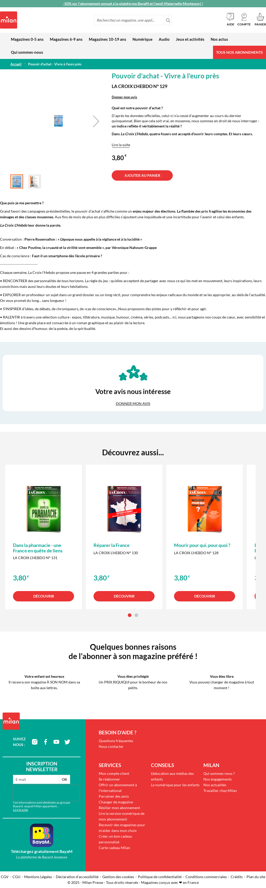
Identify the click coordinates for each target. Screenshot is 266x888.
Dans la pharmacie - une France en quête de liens (38, 547)
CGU (16, 877)
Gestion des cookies (118, 877)
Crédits (237, 877)
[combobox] (133, 20)
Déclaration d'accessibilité (77, 877)
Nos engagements (217, 779)
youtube (56, 742)
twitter (67, 742)
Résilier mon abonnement (119, 807)
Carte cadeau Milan (114, 847)
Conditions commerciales (206, 877)
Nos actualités (214, 785)
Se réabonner (109, 779)
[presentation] (46, 793)
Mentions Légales (38, 877)
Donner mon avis (124, 97)
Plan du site (256, 877)
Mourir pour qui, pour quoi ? (202, 545)
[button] (244, 19)
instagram (34, 742)
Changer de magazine (116, 802)
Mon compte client (114, 773)
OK (64, 779)
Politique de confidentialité (160, 877)
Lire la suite (121, 145)
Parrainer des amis (114, 796)
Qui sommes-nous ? (219, 773)
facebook (45, 742)
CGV (5, 877)
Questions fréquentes (116, 740)
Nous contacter (111, 746)
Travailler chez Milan (220, 790)
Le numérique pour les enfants (175, 785)
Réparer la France (112, 545)
